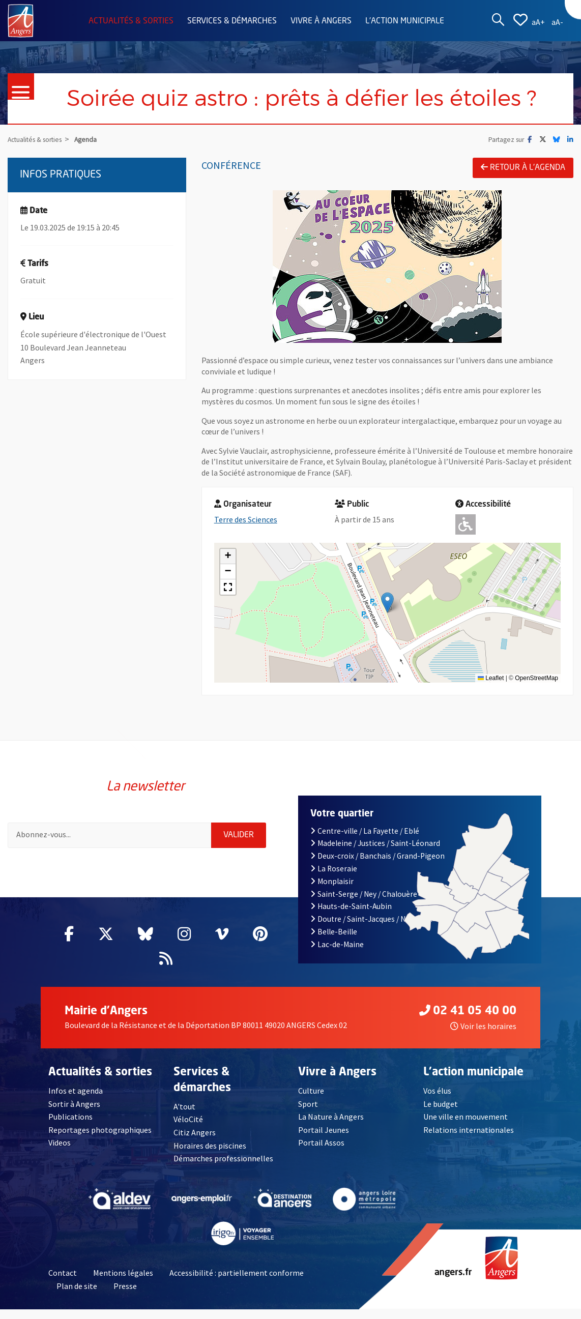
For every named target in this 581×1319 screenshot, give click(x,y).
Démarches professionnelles (223, 1158)
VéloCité (188, 1119)
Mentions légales (123, 1273)
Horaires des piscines (210, 1145)
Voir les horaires (483, 1026)
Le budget (440, 1104)
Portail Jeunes (323, 1130)
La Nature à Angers (331, 1116)
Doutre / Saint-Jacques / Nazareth (371, 919)
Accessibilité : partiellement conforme (236, 1273)
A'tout (184, 1106)
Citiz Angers (194, 1132)
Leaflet (491, 678)
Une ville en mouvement (466, 1116)
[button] (387, 602)
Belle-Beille (333, 931)
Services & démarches (232, 21)
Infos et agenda (75, 1091)
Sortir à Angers (74, 1104)
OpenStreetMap (536, 678)
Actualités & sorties (131, 21)
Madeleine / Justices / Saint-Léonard (375, 843)
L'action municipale (404, 21)
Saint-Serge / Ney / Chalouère (363, 894)
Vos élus (437, 1091)
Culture (311, 1091)
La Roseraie (333, 868)
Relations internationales (468, 1130)
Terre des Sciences (245, 519)
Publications (70, 1116)
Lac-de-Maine (337, 944)
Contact (62, 1273)
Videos (59, 1143)
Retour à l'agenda (523, 167)
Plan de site (76, 1286)
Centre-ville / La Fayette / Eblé (364, 831)
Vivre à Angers (321, 21)
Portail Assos (321, 1143)
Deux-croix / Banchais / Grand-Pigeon (377, 856)
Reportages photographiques (100, 1130)
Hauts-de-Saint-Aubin (351, 906)
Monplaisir (332, 881)
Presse (125, 1286)
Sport (308, 1104)
